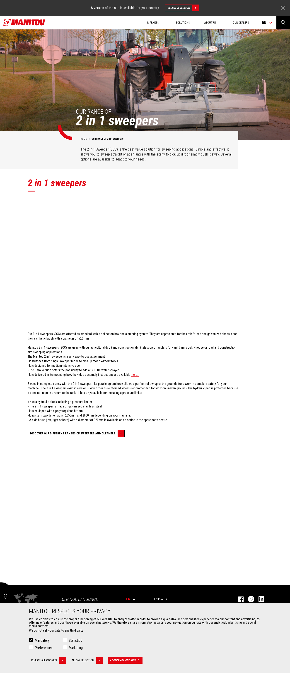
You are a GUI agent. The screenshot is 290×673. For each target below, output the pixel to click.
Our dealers (241, 22)
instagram (249, 599)
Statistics (75, 640)
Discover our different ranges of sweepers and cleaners (77, 433)
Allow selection (87, 660)
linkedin (259, 599)
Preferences (44, 648)
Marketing (76, 648)
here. (135, 374)
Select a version (183, 8)
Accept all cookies (126, 660)
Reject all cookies (48, 660)
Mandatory (42, 640)
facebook (239, 599)
